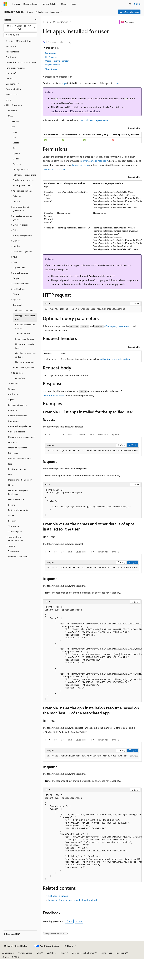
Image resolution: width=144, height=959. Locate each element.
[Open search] (130, 4)
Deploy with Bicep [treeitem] (14, 89)
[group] (92, 216)
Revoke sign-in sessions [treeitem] (23, 180)
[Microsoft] (5, 4)
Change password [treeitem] (21, 169)
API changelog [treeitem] (12, 51)
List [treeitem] (14, 137)
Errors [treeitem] (8, 99)
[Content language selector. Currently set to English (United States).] (15, 946)
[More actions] (139, 22)
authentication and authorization (115, 359)
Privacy (63, 952)
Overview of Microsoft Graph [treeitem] (19, 41)
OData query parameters (116, 326)
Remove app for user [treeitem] (24, 338)
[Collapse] (36, 19)
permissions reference (54, 168)
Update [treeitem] (16, 153)
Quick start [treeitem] (11, 57)
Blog (39, 952)
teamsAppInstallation (53, 395)
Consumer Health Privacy (83, 952)
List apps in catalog (58, 895)
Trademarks (121, 952)
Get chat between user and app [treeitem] (25, 355)
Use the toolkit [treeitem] (12, 83)
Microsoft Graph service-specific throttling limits (73, 899)
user (117, 83)
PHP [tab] (92, 434)
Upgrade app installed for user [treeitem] (25, 346)
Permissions (50, 53)
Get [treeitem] (14, 148)
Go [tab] (62, 434)
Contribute (51, 952)
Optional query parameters (57, 60)
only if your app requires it (94, 160)
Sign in (137, 3)
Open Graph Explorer (129, 11)
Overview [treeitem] (12, 110)
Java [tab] (70, 434)
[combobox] (20, 27)
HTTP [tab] (47, 434)
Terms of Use (106, 952)
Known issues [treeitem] (12, 94)
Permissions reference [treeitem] (15, 67)
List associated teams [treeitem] (24, 310)
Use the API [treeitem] (11, 73)
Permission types (80, 164)
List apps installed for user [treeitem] (25, 317)
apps (64, 83)
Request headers (52, 64)
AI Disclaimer (8, 952)
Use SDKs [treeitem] (10, 78)
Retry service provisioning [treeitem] (24, 174)
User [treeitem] (15, 132)
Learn (45, 21)
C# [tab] (55, 434)
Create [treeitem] (16, 142)
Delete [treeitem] (16, 158)
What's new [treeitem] (11, 46)
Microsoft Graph (60, 21)
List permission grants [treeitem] (25, 362)
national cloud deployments (94, 120)
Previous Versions (25, 952)
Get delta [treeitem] (17, 164)
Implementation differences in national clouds (75, 111)
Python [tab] (115, 434)
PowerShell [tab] (103, 434)
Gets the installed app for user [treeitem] (25, 326)
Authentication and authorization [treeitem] (21, 62)
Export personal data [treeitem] (22, 185)
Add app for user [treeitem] (22, 333)
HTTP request (51, 57)
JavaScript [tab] (80, 434)
